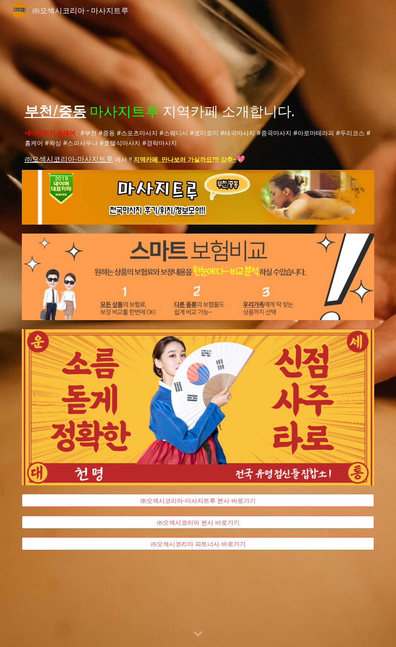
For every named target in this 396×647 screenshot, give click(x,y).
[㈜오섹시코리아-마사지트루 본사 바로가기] (198, 500)
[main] (198, 110)
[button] (198, 634)
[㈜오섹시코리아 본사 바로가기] (198, 522)
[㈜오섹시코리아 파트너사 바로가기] (198, 544)
